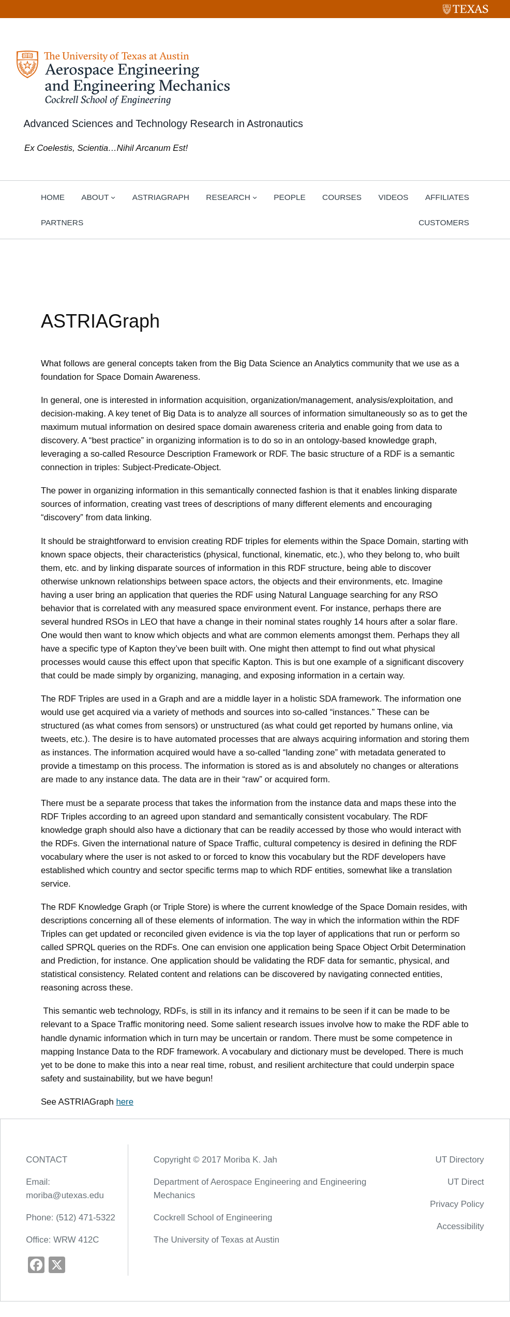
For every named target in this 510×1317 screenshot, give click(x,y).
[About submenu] (113, 197)
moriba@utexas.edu (64, 1195)
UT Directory (460, 1160)
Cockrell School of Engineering (213, 1217)
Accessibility (460, 1226)
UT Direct (465, 1182)
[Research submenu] (254, 197)
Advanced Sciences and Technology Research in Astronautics (163, 123)
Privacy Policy (457, 1204)
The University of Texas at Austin (216, 1240)
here (124, 1102)
